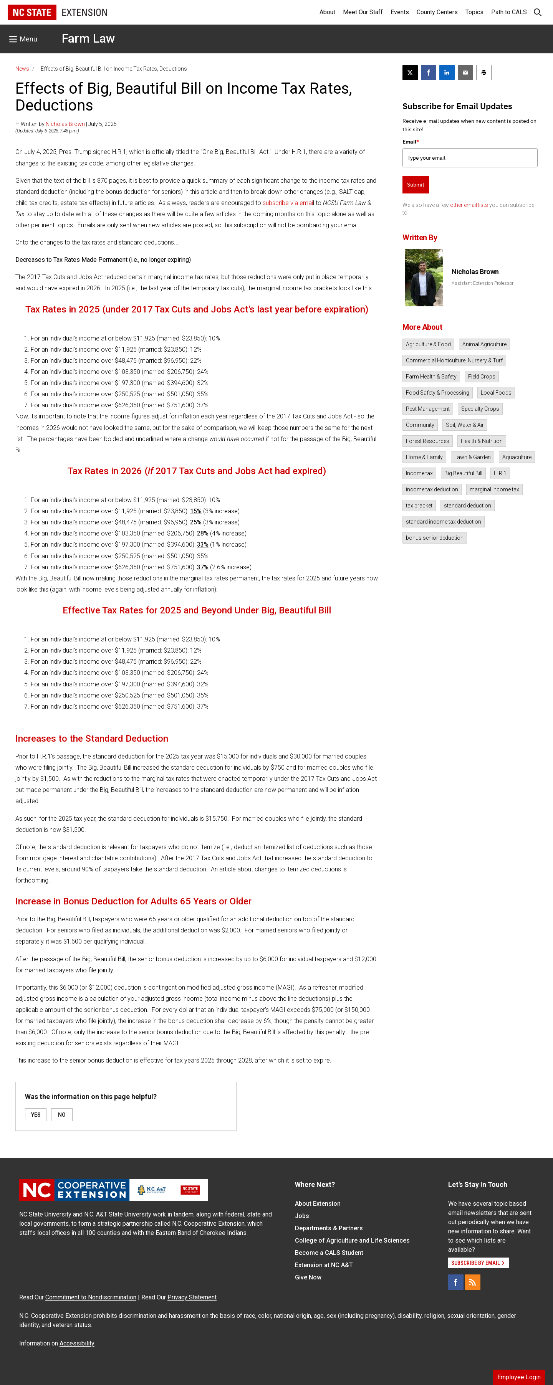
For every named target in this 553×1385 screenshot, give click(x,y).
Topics (474, 12)
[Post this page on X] (410, 72)
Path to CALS (509, 12)
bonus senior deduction (435, 538)
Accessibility (77, 1343)
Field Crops (481, 377)
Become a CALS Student (329, 1252)
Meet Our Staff (363, 12)
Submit (415, 184)
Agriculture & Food (428, 344)
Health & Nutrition (482, 441)
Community (420, 425)
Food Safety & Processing (437, 393)
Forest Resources (427, 441)
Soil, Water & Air (465, 425)
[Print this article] (484, 72)
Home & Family (424, 457)
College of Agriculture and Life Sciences (352, 1240)
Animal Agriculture (484, 344)
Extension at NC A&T (324, 1265)
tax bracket (419, 505)
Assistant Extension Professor (482, 283)
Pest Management (428, 409)
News (22, 69)
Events (400, 12)
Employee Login (519, 1377)
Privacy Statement (192, 1297)
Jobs (302, 1216)
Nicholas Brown (65, 124)
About (327, 12)
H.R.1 (500, 473)
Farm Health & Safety (431, 377)
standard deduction (467, 505)
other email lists (469, 205)
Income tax (419, 473)
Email (410, 141)
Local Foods (496, 393)
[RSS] (472, 1282)
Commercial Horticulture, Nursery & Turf (454, 360)
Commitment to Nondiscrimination (90, 1297)
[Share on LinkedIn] (447, 72)
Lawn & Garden (472, 457)
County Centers (437, 12)
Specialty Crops (480, 409)
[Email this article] (465, 72)
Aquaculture (516, 457)
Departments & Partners (329, 1228)
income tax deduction (432, 489)
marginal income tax (494, 489)
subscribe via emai (288, 203)
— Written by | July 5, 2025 (66, 124)
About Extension (318, 1203)
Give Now (308, 1277)
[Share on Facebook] (428, 72)
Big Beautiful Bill (463, 473)
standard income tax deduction (443, 522)
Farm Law (88, 38)
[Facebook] (456, 1282)
